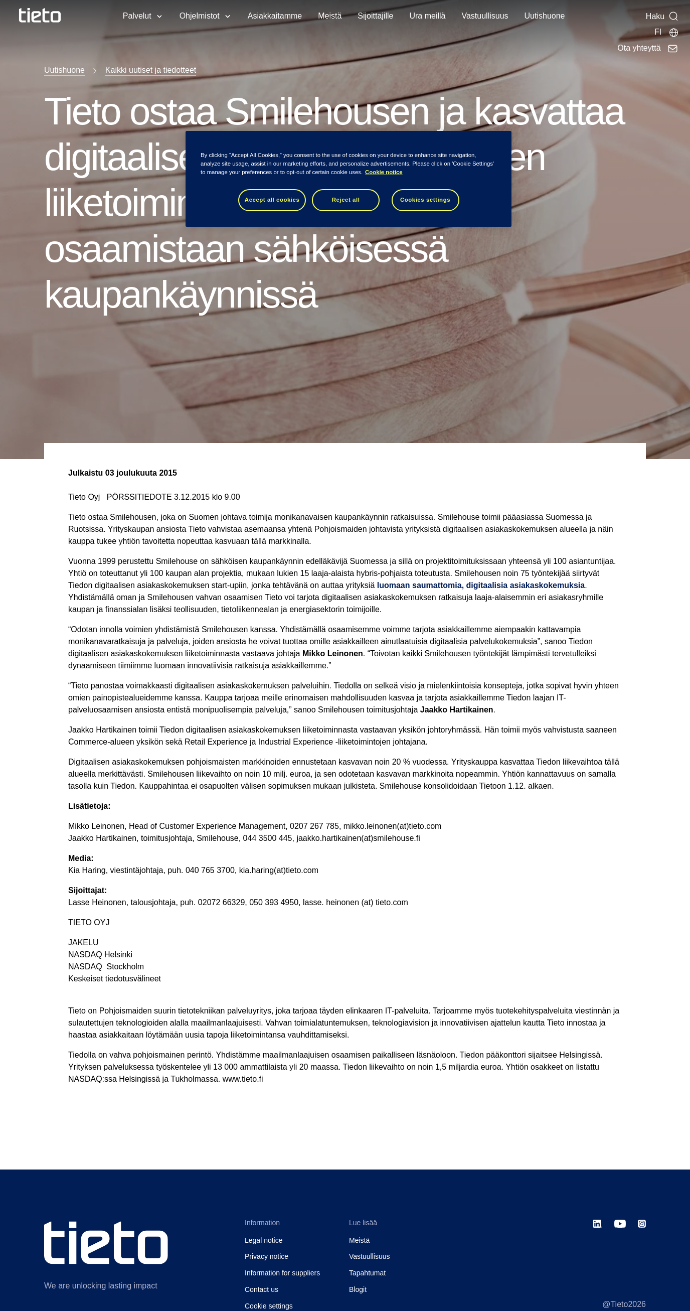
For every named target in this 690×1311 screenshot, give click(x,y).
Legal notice (264, 1240)
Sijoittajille (375, 16)
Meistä (329, 16)
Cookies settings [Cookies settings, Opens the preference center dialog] (425, 200)
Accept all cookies (272, 200)
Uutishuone (545, 16)
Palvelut (137, 16)
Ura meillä (427, 16)
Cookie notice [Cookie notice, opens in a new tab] (384, 172)
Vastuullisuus (484, 16)
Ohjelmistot (200, 16)
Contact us (261, 1289)
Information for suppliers (282, 1273)
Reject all (346, 200)
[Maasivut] (666, 32)
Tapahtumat (367, 1273)
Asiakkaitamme (275, 16)
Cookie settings (269, 1306)
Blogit (358, 1289)
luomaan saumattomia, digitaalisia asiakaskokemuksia (481, 585)
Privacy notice (266, 1256)
